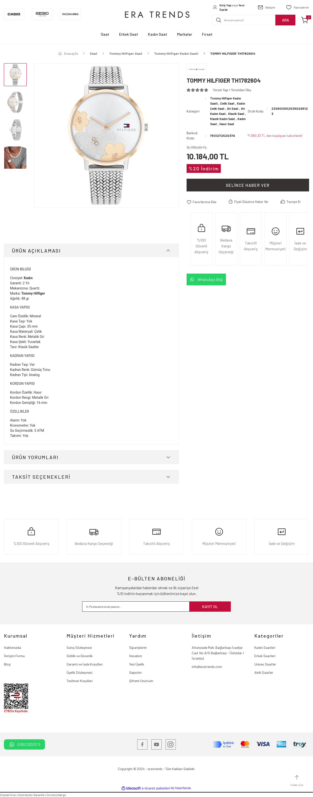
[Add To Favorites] (203, 207)
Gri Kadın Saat (231, 113)
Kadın (28, 278)
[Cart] (305, 20)
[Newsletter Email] (156, 606)
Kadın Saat (239, 124)
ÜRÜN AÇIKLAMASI (36, 251)
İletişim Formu (14, 656)
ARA (285, 20)
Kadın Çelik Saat (223, 108)
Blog (7, 664)
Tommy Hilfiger (33, 293)
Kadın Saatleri (264, 647)
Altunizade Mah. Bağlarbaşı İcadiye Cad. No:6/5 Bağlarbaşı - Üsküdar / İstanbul (218, 652)
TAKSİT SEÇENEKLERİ (41, 477)
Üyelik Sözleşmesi (79, 672)
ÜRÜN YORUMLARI (35, 457)
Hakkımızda (12, 647)
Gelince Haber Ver (248, 190)
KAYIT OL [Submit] (210, 606)
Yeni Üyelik (136, 664)
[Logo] (156, 14)
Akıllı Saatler (263, 672)
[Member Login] (229, 7)
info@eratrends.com (207, 666)
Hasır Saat (220, 129)
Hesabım (135, 656)
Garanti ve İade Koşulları (85, 664)
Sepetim (135, 672)
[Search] (253, 20)
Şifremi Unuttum (141, 681)
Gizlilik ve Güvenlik (80, 656)
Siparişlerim (138, 647)
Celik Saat (229, 103)
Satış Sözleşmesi (79, 647)
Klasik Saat (219, 119)
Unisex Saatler (265, 664)
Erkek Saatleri (264, 656)
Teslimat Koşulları (80, 681)
